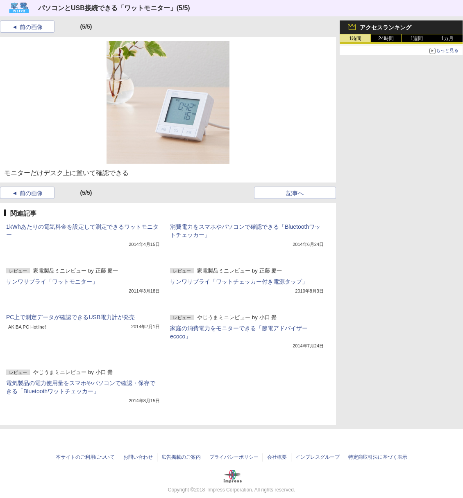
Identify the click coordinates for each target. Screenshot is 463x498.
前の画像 (31, 27)
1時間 (355, 38)
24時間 (385, 38)
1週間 (417, 38)
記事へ (295, 193)
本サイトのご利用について (85, 457)
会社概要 (277, 457)
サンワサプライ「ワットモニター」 (52, 281)
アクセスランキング (385, 27)
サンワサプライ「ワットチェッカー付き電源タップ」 (239, 281)
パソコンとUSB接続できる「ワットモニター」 (107, 8)
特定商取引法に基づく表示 (377, 457)
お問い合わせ (138, 457)
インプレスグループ (317, 457)
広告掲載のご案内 (181, 457)
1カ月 (447, 38)
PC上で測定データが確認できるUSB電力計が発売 (70, 317)
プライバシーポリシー (234, 457)
